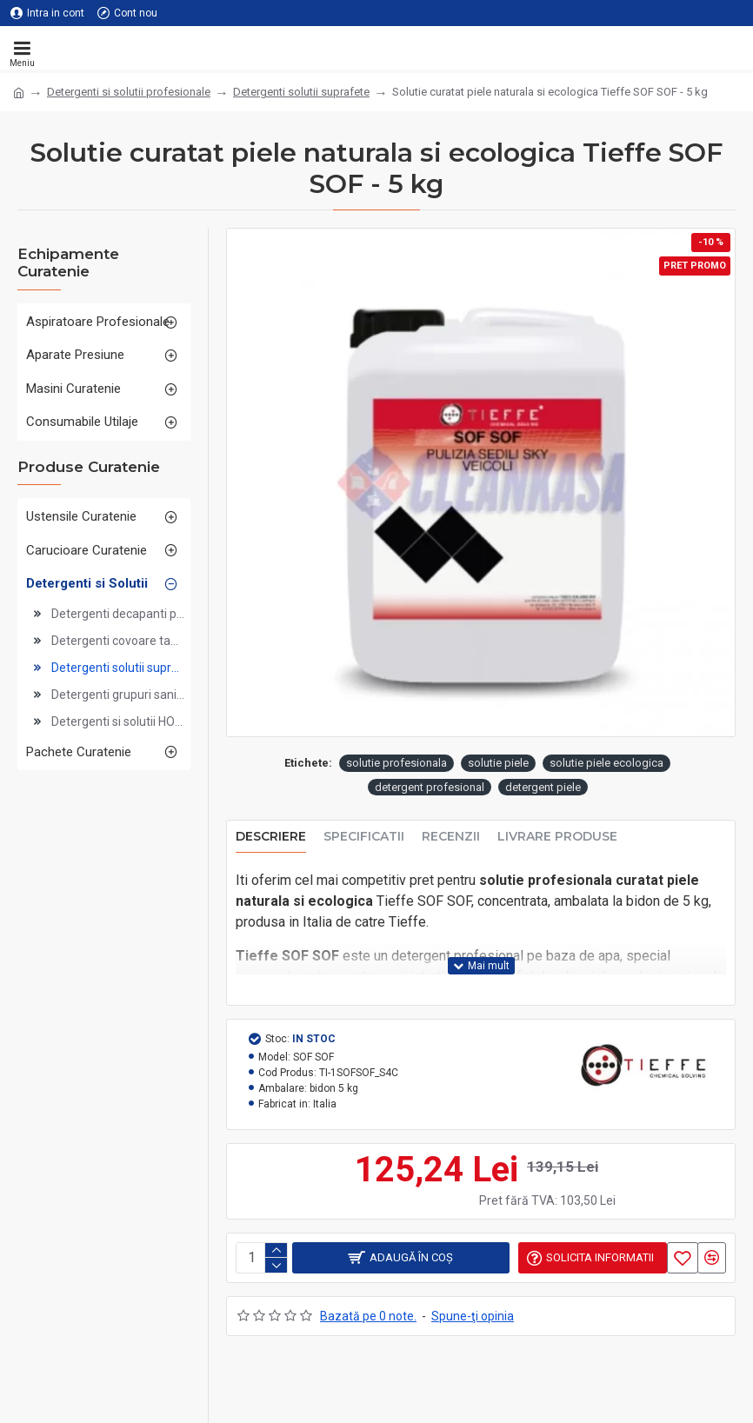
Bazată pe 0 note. (368, 1316)
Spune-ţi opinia (472, 1316)
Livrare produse (557, 836)
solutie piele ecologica (606, 762)
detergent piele (543, 787)
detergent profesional (429, 787)
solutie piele (498, 762)
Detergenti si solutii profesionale (128, 91)
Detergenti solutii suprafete (301, 91)
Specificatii (363, 836)
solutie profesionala (396, 762)
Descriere (271, 836)
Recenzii (451, 836)
